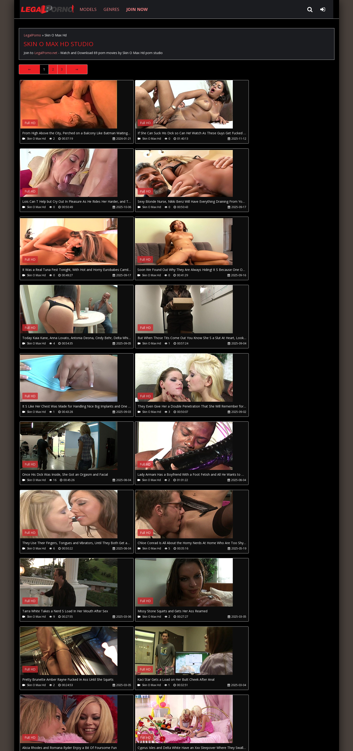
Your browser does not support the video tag (69, 107)
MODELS (84, 9)
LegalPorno (32, 35)
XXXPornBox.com (150, 729)
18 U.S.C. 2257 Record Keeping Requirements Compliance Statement (166, 743)
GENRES (107, 9)
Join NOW (27, 729)
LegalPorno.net (44, 9)
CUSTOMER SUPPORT (56, 729)
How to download (95, 729)
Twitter (124, 729)
